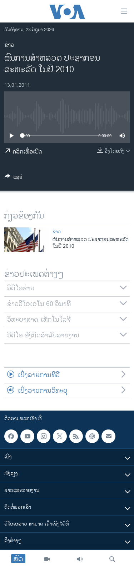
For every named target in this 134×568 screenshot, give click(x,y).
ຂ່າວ (9, 45)
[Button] (14, 178)
